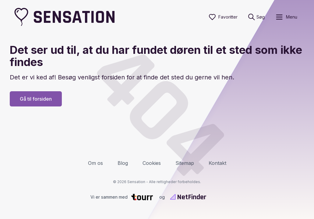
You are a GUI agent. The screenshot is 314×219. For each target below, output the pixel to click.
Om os (95, 163)
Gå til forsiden (36, 99)
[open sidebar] (286, 17)
